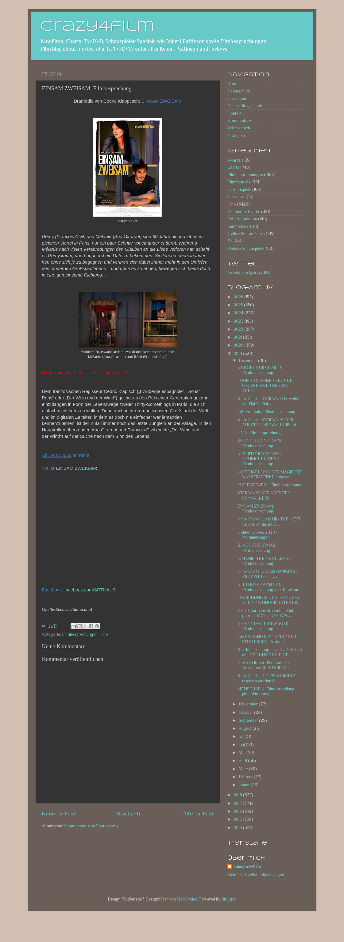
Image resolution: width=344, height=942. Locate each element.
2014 (238, 827)
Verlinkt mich (238, 128)
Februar (246, 777)
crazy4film (97, 27)
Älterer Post (198, 813)
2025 (239, 305)
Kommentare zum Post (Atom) (90, 826)
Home (232, 83)
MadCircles (187, 899)
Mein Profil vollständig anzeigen (255, 875)
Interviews (236, 196)
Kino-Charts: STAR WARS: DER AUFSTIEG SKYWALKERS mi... (268, 422)
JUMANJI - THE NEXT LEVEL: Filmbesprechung (265, 561)
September (249, 720)
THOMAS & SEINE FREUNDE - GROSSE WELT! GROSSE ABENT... (266, 385)
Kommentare (239, 120)
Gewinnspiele (239, 189)
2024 (239, 313)
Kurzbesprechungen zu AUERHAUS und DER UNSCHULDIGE (270, 652)
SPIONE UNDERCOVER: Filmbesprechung (260, 443)
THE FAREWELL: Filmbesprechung (270, 485)
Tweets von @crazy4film (249, 272)
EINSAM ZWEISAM (76, 468)
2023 (239, 321)
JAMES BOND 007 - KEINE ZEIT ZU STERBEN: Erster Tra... (267, 639)
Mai (242, 752)
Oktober (246, 712)
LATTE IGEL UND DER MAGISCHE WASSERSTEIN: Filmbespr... (270, 474)
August (246, 728)
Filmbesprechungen (80, 634)
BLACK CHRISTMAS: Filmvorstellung (257, 547)
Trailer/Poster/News (246, 233)
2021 (238, 337)
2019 (238, 353)
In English (236, 135)
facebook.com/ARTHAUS (90, 589)
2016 (238, 811)
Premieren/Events (243, 211)
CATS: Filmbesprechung (259, 432)
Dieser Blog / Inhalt (244, 106)
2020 (239, 345)
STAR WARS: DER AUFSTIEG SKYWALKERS (264, 495)
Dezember (248, 360)
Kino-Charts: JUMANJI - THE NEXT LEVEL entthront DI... (269, 521)
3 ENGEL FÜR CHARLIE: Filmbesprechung (260, 370)
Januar (245, 785)
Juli (242, 736)
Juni (242, 744)
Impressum (237, 98)
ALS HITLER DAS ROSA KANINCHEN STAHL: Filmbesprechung (259, 459)
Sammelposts (239, 226)
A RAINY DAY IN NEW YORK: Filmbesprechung (264, 626)
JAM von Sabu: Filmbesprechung (267, 411)
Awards (234, 160)
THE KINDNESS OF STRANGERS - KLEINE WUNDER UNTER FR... (270, 600)
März (244, 769)
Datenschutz (238, 91)
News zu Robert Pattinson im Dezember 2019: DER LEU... (265, 665)
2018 (238, 795)
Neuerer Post (58, 813)
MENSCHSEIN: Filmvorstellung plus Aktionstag (266, 691)
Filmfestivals (238, 182)
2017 (238, 803)
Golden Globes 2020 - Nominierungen (257, 535)
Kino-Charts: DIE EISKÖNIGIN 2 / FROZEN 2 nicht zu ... (268, 574)
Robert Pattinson (242, 219)
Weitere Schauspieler (246, 248)
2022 (239, 329)
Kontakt (234, 113)
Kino (103, 634)
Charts (233, 167)
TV (230, 241)
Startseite (129, 813)
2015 (238, 819)
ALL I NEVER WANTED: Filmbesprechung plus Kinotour (268, 587)
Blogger (228, 899)
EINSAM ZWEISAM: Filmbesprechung (256, 508)
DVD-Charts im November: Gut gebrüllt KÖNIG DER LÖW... (265, 613)
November (249, 704)
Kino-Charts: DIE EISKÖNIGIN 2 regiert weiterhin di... (267, 678)
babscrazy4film (247, 866)
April (243, 760)
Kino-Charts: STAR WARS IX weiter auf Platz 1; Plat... (269, 401)
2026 (239, 297)
